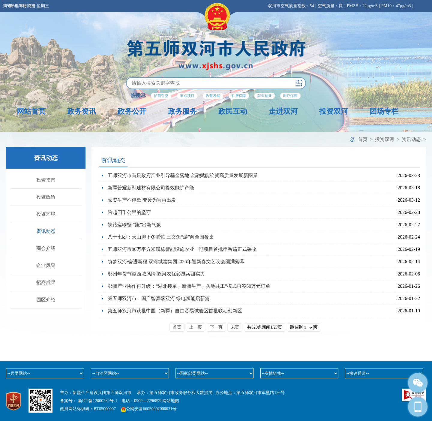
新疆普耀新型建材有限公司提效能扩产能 (151, 187)
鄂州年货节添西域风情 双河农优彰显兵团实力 (159, 273)
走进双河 (283, 111)
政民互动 (232, 111)
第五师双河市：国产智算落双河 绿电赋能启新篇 (159, 298)
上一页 (195, 327)
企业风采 (46, 265)
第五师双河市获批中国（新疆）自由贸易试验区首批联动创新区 (175, 310)
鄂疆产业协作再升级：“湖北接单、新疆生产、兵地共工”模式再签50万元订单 (189, 286)
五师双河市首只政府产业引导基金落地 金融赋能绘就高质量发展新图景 (183, 175)
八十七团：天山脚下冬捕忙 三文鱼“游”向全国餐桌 (161, 236)
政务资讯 (81, 111)
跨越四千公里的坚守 (129, 212)
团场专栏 (384, 111)
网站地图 (170, 400)
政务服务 (182, 111)
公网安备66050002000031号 (151, 409)
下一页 (216, 327)
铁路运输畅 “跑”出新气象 (134, 224)
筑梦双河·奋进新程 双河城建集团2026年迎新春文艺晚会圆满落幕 (176, 261)
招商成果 (46, 282)
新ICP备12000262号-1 (97, 400)
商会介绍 (46, 248)
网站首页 (31, 111)
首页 (363, 139)
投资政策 (46, 197)
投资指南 (46, 179)
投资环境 (46, 214)
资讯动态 (411, 139)
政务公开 (132, 111)
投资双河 (333, 111)
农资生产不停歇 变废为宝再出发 (142, 200)
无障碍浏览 (24, 6)
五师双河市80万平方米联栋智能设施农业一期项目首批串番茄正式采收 (182, 249)
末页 (235, 327)
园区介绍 (46, 299)
